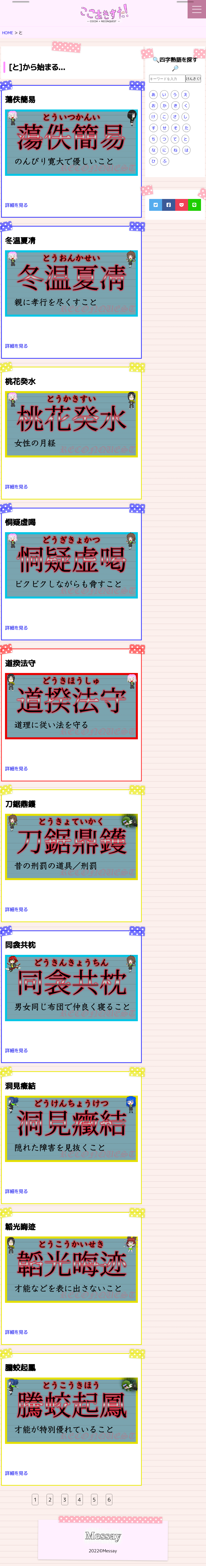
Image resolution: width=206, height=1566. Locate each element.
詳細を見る (17, 204)
